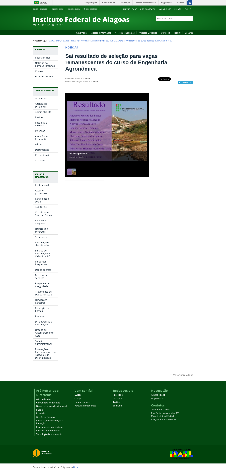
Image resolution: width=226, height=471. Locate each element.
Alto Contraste (147, 9)
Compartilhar (187, 82)
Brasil (43, 2)
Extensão (40, 413)
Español (178, 9)
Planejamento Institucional (49, 427)
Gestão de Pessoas (45, 417)
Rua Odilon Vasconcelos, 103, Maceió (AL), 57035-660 (165, 414)
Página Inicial (54, 41)
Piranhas (75, 41)
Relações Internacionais (48, 430)
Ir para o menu (59, 9)
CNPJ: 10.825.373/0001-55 (163, 419)
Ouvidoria (165, 32)
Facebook (175, 25)
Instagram (183, 25)
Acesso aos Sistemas (125, 32)
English (188, 9)
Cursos (77, 394)
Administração (43, 399)
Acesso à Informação (101, 32)
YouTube (179, 25)
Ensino (39, 409)
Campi (77, 398)
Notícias (85, 41)
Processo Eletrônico (148, 32)
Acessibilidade (130, 9)
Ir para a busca (75, 9)
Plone (75, 467)
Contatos (189, 32)
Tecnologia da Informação (49, 434)
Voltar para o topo (183, 375)
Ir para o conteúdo (41, 9)
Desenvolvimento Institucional (51, 406)
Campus (66, 41)
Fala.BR (177, 32)
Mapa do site (165, 9)
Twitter (187, 25)
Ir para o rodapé (92, 9)
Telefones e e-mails (160, 409)
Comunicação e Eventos (48, 402)
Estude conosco (82, 402)
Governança (82, 32)
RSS (191, 25)
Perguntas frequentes (85, 405)
